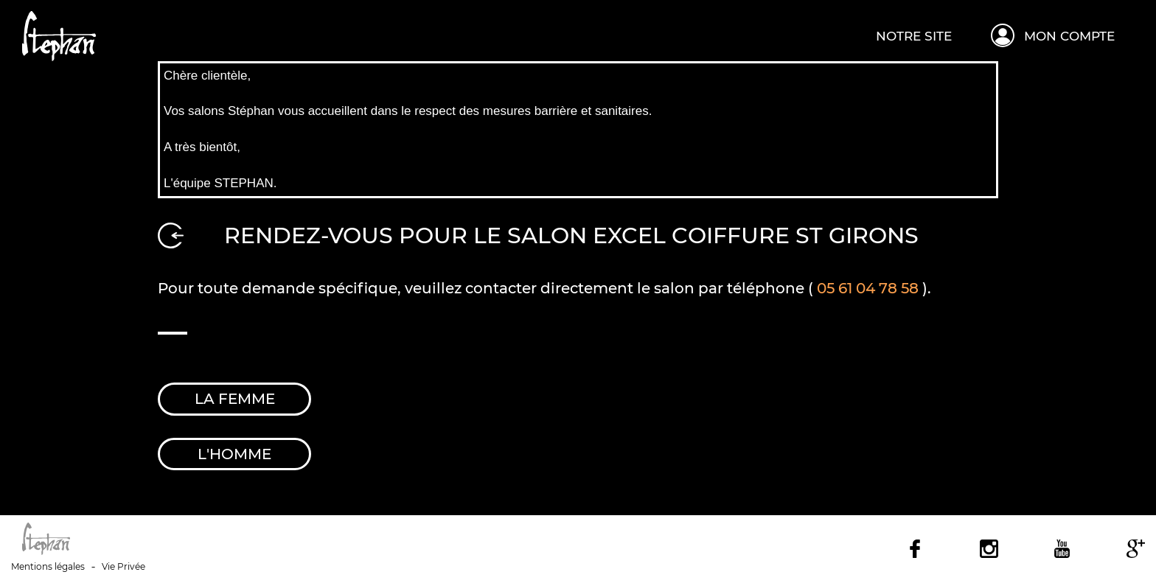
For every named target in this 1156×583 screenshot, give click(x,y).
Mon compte (1069, 36)
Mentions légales (48, 566)
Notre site (914, 36)
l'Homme (234, 454)
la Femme (235, 399)
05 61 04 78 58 (867, 288)
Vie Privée (123, 566)
